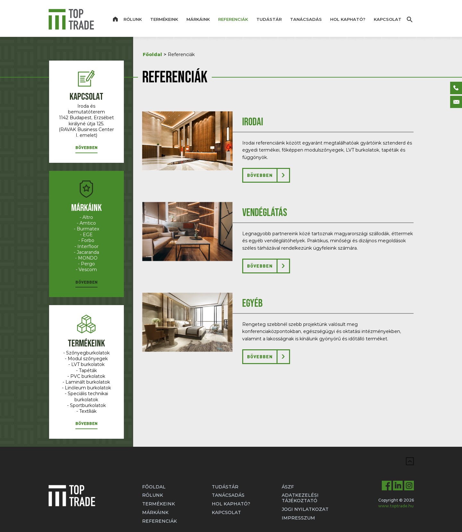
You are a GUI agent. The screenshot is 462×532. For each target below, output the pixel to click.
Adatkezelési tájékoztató (300, 497)
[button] (86, 149)
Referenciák (233, 19)
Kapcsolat (387, 19)
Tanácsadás (306, 19)
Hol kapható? (347, 19)
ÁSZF (288, 487)
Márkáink (198, 19)
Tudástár (269, 19)
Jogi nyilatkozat (305, 509)
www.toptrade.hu (396, 505)
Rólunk (133, 19)
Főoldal (152, 54)
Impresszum (298, 518)
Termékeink (164, 19)
